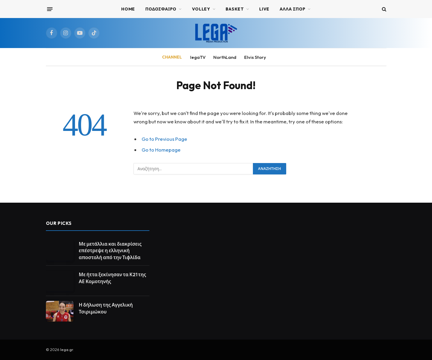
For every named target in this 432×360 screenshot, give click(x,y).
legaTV (198, 57)
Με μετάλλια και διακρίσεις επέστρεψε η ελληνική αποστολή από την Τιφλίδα (110, 251)
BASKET (235, 9)
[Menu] (49, 9)
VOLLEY (201, 9)
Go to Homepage (161, 150)
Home (128, 9)
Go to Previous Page (164, 139)
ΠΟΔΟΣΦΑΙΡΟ (160, 9)
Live (264, 9)
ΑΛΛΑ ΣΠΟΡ (292, 9)
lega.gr (66, 349)
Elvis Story (255, 57)
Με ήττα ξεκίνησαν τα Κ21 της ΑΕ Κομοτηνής (112, 277)
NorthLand (224, 57)
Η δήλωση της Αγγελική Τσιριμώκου (106, 308)
